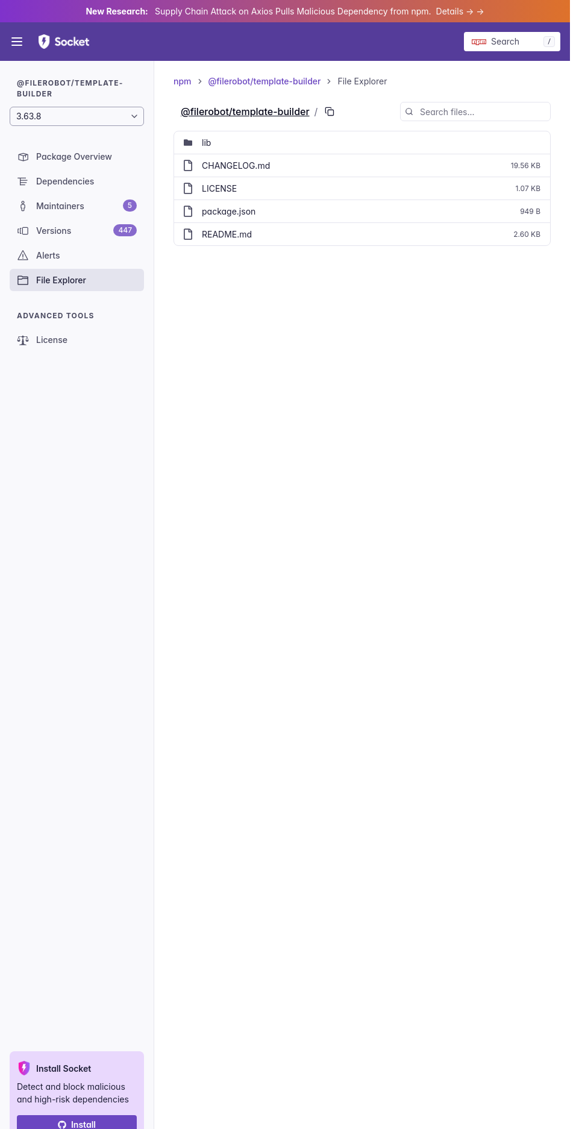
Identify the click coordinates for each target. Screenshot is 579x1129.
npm (183, 81)
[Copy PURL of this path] (329, 111)
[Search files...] (475, 111)
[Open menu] (17, 42)
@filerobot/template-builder (264, 81)
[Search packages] (512, 41)
